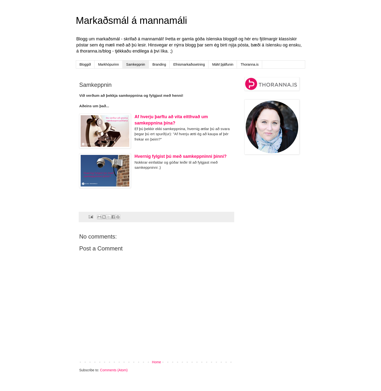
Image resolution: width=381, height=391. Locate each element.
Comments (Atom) (114, 370)
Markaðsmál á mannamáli (131, 20)
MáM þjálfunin (222, 64)
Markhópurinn (108, 64)
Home (156, 362)
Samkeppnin (135, 64)
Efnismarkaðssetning (189, 64)
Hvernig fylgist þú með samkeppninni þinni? (180, 156)
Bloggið (85, 64)
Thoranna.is (250, 64)
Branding (159, 64)
